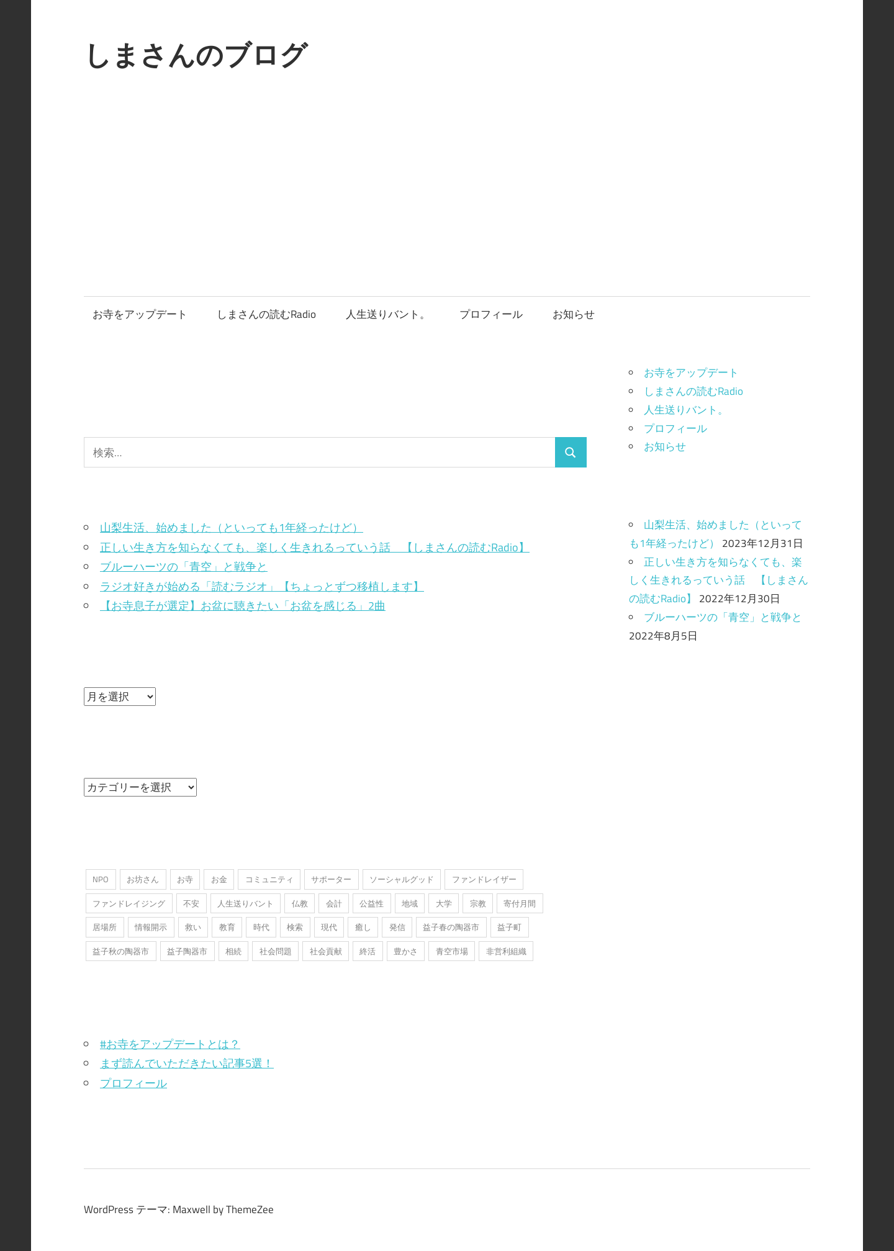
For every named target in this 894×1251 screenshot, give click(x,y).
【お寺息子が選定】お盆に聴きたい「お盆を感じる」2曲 (243, 605)
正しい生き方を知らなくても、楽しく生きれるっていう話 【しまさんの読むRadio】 (315, 547)
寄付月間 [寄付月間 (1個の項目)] (519, 903)
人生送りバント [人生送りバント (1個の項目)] (245, 903)
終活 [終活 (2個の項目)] (367, 951)
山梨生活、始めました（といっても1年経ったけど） (231, 527)
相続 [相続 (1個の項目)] (233, 951)
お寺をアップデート (140, 314)
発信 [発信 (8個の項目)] (397, 927)
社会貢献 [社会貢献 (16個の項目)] (326, 951)
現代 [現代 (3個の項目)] (329, 927)
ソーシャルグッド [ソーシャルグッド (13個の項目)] (401, 879)
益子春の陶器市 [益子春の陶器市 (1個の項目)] (451, 927)
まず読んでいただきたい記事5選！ (187, 1063)
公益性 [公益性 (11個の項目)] (371, 903)
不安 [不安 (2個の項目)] (191, 903)
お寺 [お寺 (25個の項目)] (185, 879)
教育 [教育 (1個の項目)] (227, 927)
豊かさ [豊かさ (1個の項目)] (406, 951)
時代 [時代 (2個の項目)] (261, 927)
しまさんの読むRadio (266, 314)
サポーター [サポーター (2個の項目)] (331, 879)
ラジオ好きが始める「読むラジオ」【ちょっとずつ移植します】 (262, 586)
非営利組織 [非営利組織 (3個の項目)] (506, 951)
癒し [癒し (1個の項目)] (363, 927)
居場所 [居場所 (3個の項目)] (105, 927)
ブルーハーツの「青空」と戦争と (184, 566)
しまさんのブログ (195, 54)
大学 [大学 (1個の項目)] (444, 903)
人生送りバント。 (388, 314)
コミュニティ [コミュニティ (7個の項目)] (269, 879)
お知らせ (574, 314)
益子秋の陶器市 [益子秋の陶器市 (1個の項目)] (121, 951)
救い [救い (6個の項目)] (193, 927)
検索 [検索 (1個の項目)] (295, 927)
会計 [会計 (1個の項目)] (334, 903)
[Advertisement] (447, 203)
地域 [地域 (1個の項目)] (410, 903)
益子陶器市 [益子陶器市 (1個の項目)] (187, 951)
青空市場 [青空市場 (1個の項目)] (452, 951)
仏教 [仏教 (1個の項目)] (300, 903)
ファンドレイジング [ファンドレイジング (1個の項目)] (129, 903)
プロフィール (491, 314)
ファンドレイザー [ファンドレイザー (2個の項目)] (484, 879)
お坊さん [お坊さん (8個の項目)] (143, 879)
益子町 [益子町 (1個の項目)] (509, 927)
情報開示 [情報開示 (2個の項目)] (151, 927)
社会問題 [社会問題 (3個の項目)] (276, 951)
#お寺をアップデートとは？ (170, 1044)
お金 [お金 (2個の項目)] (219, 879)
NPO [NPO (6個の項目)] (101, 879)
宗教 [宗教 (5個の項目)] (478, 903)
